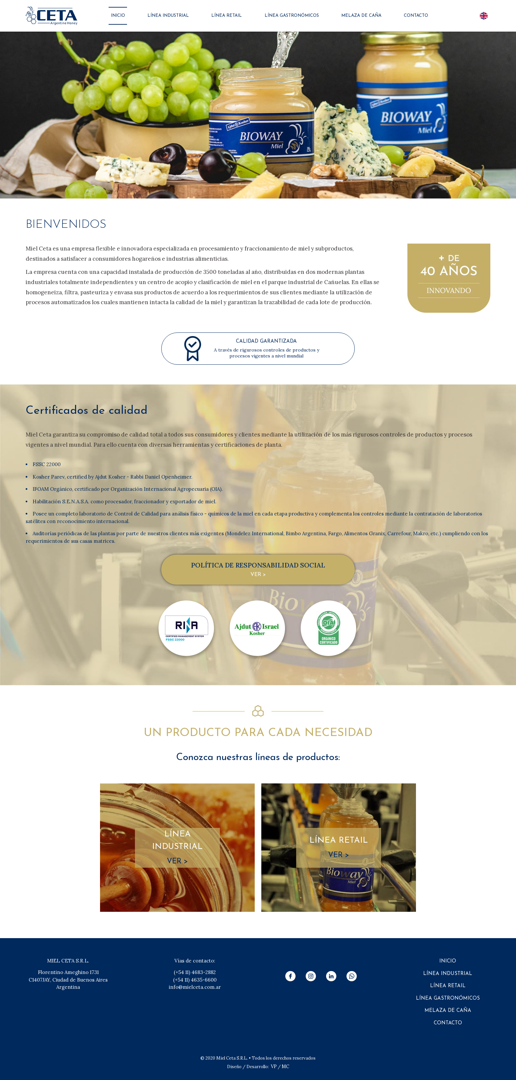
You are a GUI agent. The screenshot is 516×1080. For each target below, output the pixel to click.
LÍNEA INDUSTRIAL (168, 15)
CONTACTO (416, 15)
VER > (258, 574)
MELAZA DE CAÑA (361, 15)
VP (274, 1066)
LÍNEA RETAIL (226, 15)
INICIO (118, 15)
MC (285, 1066)
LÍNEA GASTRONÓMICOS (292, 15)
